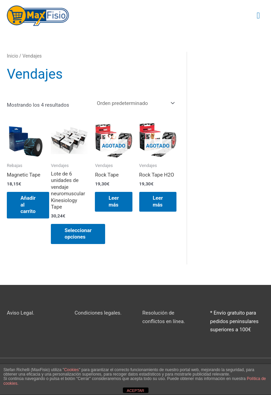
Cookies (71, 369)
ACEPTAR (135, 391)
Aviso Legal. (20, 313)
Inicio (12, 56)
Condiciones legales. (98, 313)
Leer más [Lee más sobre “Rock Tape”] (114, 201)
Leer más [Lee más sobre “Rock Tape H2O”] (158, 201)
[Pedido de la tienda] (134, 103)
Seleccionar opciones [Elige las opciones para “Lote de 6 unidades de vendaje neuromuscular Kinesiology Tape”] (78, 233)
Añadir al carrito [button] (27, 205)
